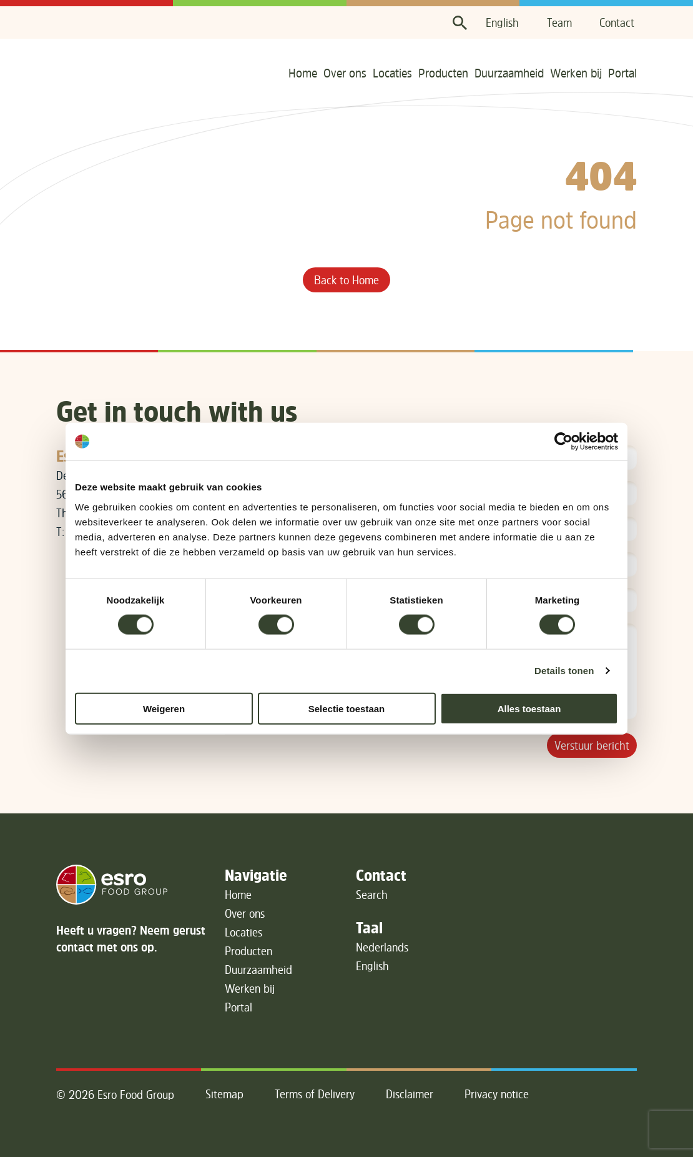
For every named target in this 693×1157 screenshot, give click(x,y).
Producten (443, 72)
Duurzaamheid (509, 72)
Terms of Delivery (315, 1094)
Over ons (344, 72)
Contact (616, 22)
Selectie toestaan (346, 708)
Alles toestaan (529, 708)
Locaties (392, 72)
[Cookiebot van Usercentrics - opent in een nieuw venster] (563, 441)
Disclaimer (409, 1094)
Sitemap (224, 1094)
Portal (622, 72)
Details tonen (564, 670)
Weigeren (164, 708)
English (502, 22)
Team (559, 22)
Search (372, 894)
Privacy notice (496, 1094)
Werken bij (576, 72)
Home (302, 72)
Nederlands (382, 947)
